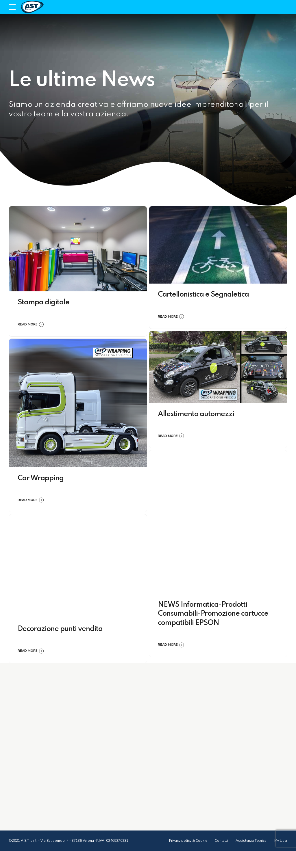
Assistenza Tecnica (251, 840)
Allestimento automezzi (196, 414)
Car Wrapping (41, 478)
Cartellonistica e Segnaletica (203, 294)
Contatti (221, 840)
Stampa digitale (43, 302)
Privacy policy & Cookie (188, 840)
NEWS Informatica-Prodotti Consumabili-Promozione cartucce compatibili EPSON (213, 614)
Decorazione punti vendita (60, 629)
